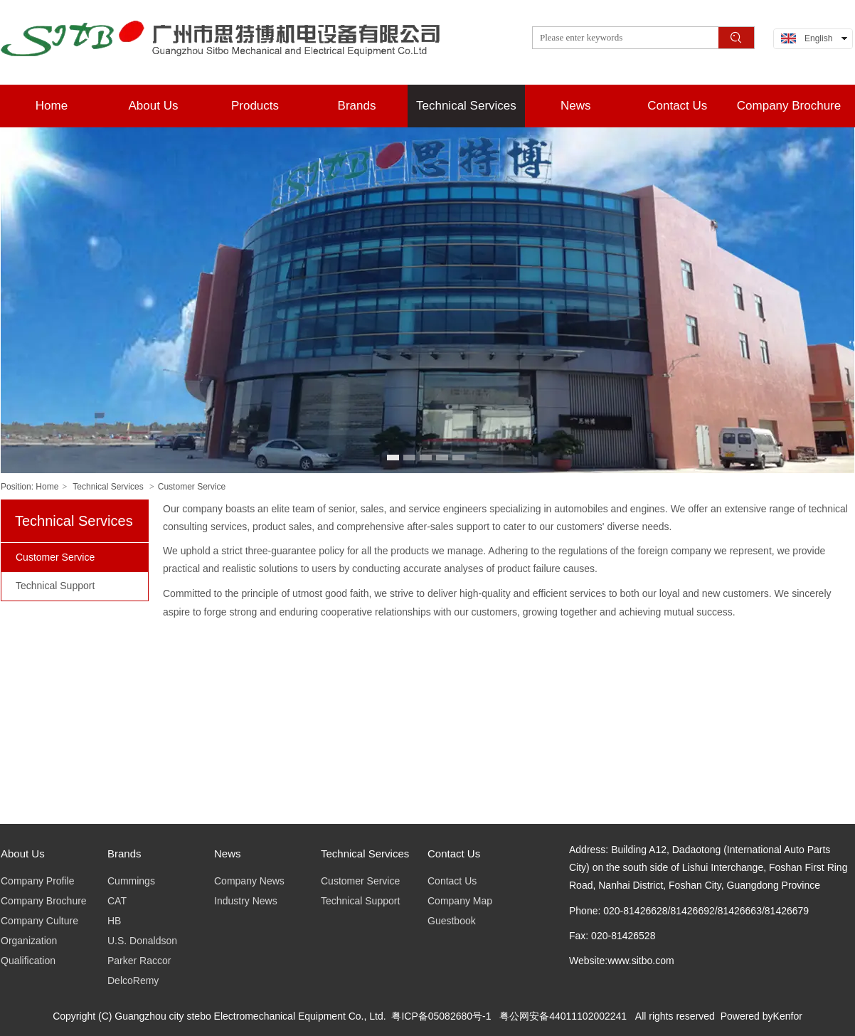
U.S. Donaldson (142, 940)
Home (47, 487)
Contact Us (454, 853)
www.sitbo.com (640, 960)
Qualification (28, 960)
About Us (23, 853)
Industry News (245, 900)
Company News (249, 881)
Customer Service (191, 487)
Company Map (460, 900)
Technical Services (108, 487)
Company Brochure (44, 900)
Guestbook (452, 920)
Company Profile (38, 881)
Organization (29, 940)
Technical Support (360, 900)
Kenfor (787, 1016)
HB (114, 920)
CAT (117, 900)
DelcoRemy (133, 980)
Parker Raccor (139, 960)
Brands (124, 853)
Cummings (131, 881)
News (227, 853)
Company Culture (39, 920)
